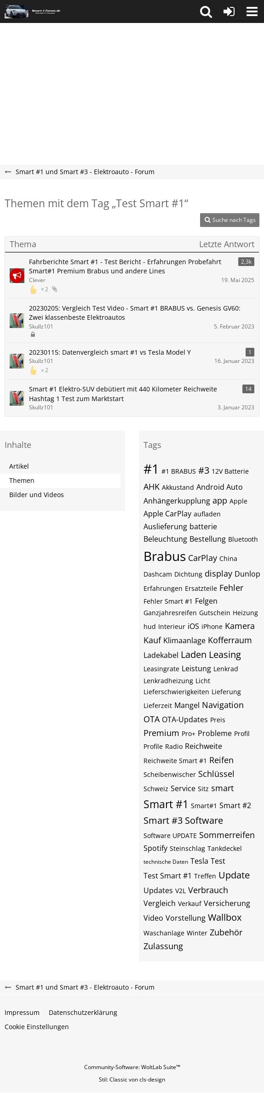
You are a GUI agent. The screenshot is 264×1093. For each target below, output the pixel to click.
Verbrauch (208, 889)
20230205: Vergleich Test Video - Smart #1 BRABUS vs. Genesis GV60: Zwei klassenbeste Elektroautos (135, 313)
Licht (202, 680)
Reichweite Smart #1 (175, 760)
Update (234, 875)
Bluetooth (243, 539)
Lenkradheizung (168, 680)
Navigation (223, 704)
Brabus (164, 556)
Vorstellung (186, 918)
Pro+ (188, 733)
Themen (21, 480)
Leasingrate (161, 668)
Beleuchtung (165, 539)
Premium (161, 732)
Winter (197, 933)
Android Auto (219, 487)
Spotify (155, 848)
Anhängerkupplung (176, 501)
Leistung (196, 668)
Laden (194, 654)
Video (153, 918)
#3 (203, 470)
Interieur (171, 626)
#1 (151, 468)
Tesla (199, 861)
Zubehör (226, 932)
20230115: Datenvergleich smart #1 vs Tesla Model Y (110, 352)
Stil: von (132, 1079)
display (218, 573)
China (228, 558)
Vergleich (159, 903)
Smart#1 (204, 805)
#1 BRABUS (178, 471)
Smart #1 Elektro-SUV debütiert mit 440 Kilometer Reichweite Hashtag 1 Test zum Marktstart (123, 394)
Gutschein (214, 612)
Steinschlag (187, 848)
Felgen (206, 601)
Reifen (221, 759)
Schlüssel (216, 773)
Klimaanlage (184, 640)
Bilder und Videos (36, 494)
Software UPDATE (170, 835)
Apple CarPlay (167, 514)
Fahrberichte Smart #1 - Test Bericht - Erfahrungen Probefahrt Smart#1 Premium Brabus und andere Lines (125, 266)
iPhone (212, 626)
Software (204, 820)
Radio (174, 746)
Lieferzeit (157, 705)
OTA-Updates (185, 719)
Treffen (205, 876)
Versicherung (227, 903)
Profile (153, 746)
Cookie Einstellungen (37, 1026)
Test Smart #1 (167, 876)
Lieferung (226, 691)
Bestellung (207, 539)
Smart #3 (163, 820)
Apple (238, 501)
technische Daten (165, 862)
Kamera (240, 625)
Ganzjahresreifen (170, 612)
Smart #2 (235, 805)
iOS (193, 626)
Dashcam (157, 574)
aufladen (207, 514)
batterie (203, 526)
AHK (151, 486)
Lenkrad (225, 668)
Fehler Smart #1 (168, 601)
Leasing (225, 654)
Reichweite (203, 746)
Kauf (152, 640)
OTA (151, 719)
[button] (206, 11)
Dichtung (188, 574)
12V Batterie (230, 471)
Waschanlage (163, 933)
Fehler (231, 587)
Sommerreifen (227, 834)
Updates (158, 890)
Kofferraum (230, 640)
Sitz (203, 788)
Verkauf (189, 903)
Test (218, 861)
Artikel (19, 466)
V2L (180, 890)
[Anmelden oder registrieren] (229, 11)
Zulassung (163, 945)
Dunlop (247, 574)
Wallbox (224, 917)
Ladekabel (160, 655)
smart (222, 787)
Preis (217, 719)
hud (149, 626)
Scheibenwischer (169, 774)
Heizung (245, 612)
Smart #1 (166, 804)
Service (183, 788)
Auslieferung (165, 526)
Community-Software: (132, 1067)
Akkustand (178, 487)
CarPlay (202, 557)
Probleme (215, 733)
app (219, 500)
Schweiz (155, 788)
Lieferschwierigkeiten (176, 691)
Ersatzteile (201, 588)
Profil (242, 733)
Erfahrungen (163, 588)
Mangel (187, 705)
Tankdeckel (224, 848)
